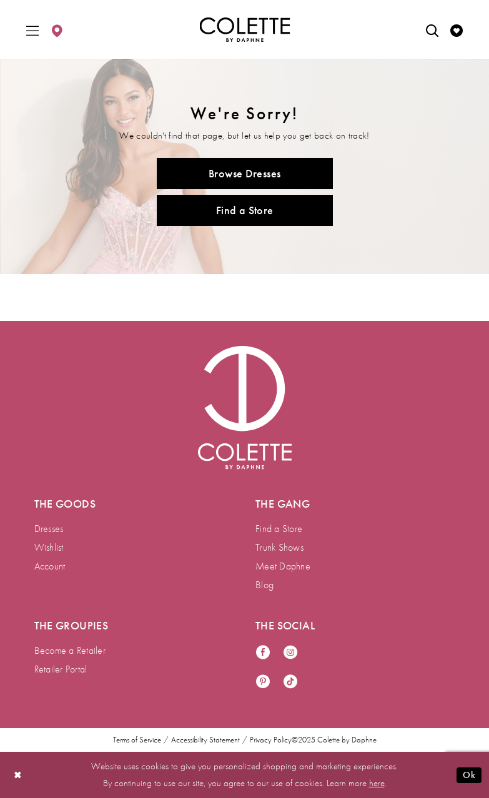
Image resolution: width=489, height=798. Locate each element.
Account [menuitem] (50, 566)
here (377, 783)
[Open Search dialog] (432, 29)
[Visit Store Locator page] (56, 29)
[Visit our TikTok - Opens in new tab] (290, 682)
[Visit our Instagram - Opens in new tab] (290, 652)
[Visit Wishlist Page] (456, 29)
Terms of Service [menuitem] (137, 740)
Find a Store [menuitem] (278, 528)
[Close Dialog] (18, 775)
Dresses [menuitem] (49, 528)
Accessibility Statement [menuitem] (205, 740)
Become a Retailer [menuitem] (70, 650)
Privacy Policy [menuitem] (271, 740)
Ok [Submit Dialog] (469, 775)
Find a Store (245, 210)
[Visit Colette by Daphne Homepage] (245, 408)
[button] (32, 29)
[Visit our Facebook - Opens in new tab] (262, 652)
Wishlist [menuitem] (49, 547)
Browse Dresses (244, 173)
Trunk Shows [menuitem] (279, 547)
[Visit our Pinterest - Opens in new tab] (262, 682)
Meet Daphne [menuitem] (282, 566)
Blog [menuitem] (264, 584)
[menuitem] (32, 29)
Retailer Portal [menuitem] (60, 669)
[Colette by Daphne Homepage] (244, 29)
